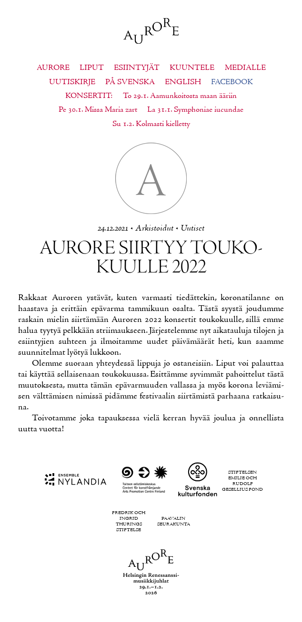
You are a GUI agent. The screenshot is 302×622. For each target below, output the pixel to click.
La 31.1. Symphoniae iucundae (195, 110)
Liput (92, 68)
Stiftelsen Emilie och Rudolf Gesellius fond (242, 481)
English (183, 82)
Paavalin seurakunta (173, 521)
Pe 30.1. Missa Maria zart (98, 110)
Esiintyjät (137, 68)
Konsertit (88, 96)
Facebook (232, 82)
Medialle (245, 68)
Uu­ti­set (192, 228)
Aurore (53, 68)
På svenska (130, 82)
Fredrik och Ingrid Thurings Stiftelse (128, 521)
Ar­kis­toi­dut (154, 228)
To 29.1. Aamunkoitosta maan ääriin (180, 96)
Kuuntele (192, 68)
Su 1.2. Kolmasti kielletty (151, 124)
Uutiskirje (72, 82)
